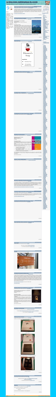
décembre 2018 (45, 103)
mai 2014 (44, 139)
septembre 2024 (45, 58)
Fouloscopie (44, 26)
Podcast (44, 35)
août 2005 (44, 208)
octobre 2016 (44, 120)
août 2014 (44, 137)
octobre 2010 (44, 167)
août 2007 (44, 192)
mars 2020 (44, 93)
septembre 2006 (45, 199)
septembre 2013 (45, 144)
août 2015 (44, 129)
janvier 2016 (44, 126)
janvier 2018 (44, 110)
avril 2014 (44, 140)
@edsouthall (30, 378)
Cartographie (44, 19)
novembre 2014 (45, 135)
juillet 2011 (44, 161)
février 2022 (44, 78)
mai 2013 (44, 147)
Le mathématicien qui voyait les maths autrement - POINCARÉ (23, 113)
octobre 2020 (44, 89)
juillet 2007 (44, 193)
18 (43, 9)
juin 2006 (44, 201)
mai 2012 (44, 155)
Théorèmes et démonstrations (32, 160)
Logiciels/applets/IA (45, 32)
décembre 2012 (45, 150)
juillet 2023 (44, 67)
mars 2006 (44, 203)
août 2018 (44, 106)
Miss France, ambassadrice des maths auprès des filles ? (23, 180)
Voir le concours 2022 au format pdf (18, 281)
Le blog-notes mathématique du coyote (22, 2)
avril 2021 (44, 85)
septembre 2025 (45, 50)
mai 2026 (44, 45)
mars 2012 (44, 156)
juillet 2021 (44, 83)
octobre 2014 (44, 136)
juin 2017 (44, 115)
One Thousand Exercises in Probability (20, 18)
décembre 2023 (45, 64)
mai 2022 (44, 76)
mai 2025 (44, 53)
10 (48, 8)
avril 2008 (44, 187)
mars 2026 (44, 46)
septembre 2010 (45, 168)
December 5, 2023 (32, 380)
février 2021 (44, 86)
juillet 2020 (44, 91)
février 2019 (44, 102)
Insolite (28, 376)
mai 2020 (44, 92)
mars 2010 (44, 172)
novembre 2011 (45, 159)
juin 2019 (44, 99)
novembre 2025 (45, 49)
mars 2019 (44, 101)
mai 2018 (44, 108)
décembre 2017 (45, 111)
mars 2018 (44, 109)
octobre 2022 (44, 73)
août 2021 (44, 82)
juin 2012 (44, 154)
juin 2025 (44, 52)
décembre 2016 (45, 119)
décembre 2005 (45, 205)
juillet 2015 (44, 130)
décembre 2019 (45, 95)
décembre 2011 (45, 158)
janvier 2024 (44, 63)
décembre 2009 (45, 174)
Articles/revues (45, 17)
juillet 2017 (44, 114)
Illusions (28, 243)
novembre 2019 (45, 96)
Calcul (44, 18)
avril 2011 (44, 163)
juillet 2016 (44, 122)
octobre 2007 (44, 191)
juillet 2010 (44, 169)
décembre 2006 (45, 197)
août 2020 (44, 90)
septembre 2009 (45, 176)
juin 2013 (44, 146)
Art (43, 16)
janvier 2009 (44, 181)
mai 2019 (44, 100)
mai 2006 (44, 202)
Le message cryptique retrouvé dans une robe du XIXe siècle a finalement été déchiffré (27, 191)
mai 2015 (44, 131)
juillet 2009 (44, 177)
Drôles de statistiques (46, 24)
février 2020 (44, 94)
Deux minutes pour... (45, 22)
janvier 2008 (44, 189)
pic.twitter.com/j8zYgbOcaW (31, 245)
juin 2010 (44, 170)
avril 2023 (44, 69)
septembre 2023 (45, 66)
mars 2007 (44, 195)
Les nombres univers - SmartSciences (20, 92)
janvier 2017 (44, 118)
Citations (44, 20)
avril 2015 (44, 132)
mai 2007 (44, 194)
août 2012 (44, 153)
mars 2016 (44, 125)
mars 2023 (44, 70)
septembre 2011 (45, 160)
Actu (43, 15)
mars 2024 (44, 62)
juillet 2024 (44, 59)
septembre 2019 (45, 97)
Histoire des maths (29, 114)
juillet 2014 (44, 138)
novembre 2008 (45, 182)
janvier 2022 (44, 79)
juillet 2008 (44, 185)
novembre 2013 (45, 143)
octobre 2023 (44, 65)
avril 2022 (44, 77)
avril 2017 (44, 116)
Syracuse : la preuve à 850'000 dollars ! (20, 159)
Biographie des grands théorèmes (19, 134)
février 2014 (44, 141)
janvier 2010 (44, 173)
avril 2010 (44, 171)
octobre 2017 (44, 112)
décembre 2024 (45, 56)
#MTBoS (33, 378)
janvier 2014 (44, 142)
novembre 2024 (45, 57)
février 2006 (44, 204)
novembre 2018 (45, 104)
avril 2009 (44, 179)
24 (48, 9)
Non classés (29, 317)
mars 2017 (44, 117)
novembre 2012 (45, 151)
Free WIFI (15, 251)
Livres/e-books (29, 135)
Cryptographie (29, 192)
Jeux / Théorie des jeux (46, 30)
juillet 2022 (44, 75)
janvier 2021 (44, 87)
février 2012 (44, 157)
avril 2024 (44, 61)
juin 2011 (44, 162)
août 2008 (44, 184)
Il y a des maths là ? (30, 7)
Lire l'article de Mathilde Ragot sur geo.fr (19, 196)
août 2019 (44, 98)
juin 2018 (44, 107)
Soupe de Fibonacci (17, 40)
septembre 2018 (45, 105)
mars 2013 (44, 148)
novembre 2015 (45, 127)
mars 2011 (44, 164)
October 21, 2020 (32, 246)
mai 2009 (44, 178)
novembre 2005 (45, 206)
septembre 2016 (45, 121)
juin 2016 (44, 123)
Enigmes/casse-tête (45, 25)
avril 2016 (44, 124)
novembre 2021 (45, 80)
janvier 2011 (44, 165)
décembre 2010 (45, 166)
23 (47, 9)
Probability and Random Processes (27, 34)
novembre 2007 (45, 190)
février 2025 (44, 55)
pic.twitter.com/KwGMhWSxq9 (28, 379)
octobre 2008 (44, 183)
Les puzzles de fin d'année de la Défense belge (21, 273)
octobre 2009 (44, 175)
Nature (44, 34)
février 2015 (44, 133)
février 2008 (44, 188)
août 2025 (44, 51)
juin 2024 (44, 60)
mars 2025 (44, 54)
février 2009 (44, 180)
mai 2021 (44, 84)
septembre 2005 (45, 207)
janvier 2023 (44, 71)
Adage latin (16, 385)
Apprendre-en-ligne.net (46, 42)
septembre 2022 (45, 74)
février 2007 (44, 196)
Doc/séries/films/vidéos (30, 72)
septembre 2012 (45, 152)
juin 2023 (44, 68)
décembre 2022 (45, 72)
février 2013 (44, 149)
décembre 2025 (45, 48)
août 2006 (44, 200)
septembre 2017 (45, 113)
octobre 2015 (44, 128)
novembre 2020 (45, 88)
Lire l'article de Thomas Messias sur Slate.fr (19, 13)
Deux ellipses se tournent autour (19, 308)
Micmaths (44, 33)
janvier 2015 (44, 134)
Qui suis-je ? (44, 41)
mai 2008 (44, 186)
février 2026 (44, 47)
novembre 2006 (45, 198)
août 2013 (44, 145)
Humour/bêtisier (30, 41)
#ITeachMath (35, 378)
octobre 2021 (44, 81)
